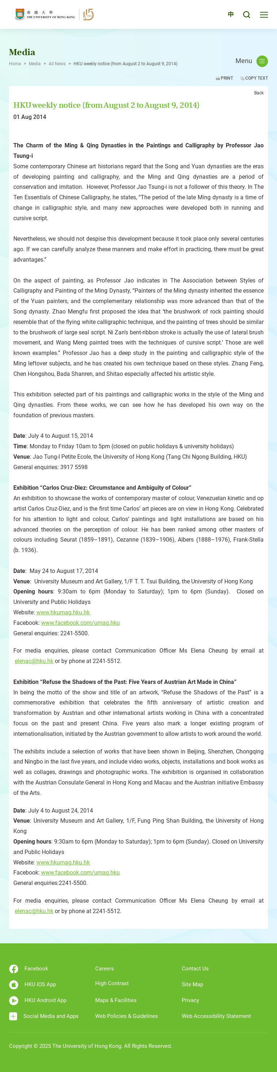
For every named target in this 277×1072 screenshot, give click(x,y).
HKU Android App (37, 1000)
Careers (104, 968)
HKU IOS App (32, 984)
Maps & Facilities (116, 1000)
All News (57, 63)
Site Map (192, 984)
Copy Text (256, 78)
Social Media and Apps (44, 1016)
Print (227, 78)
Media (35, 63)
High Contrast (112, 983)
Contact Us (195, 968)
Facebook (28, 969)
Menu (252, 61)
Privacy (190, 1000)
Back (259, 92)
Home (15, 63)
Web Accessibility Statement (216, 1016)
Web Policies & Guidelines (126, 1016)
